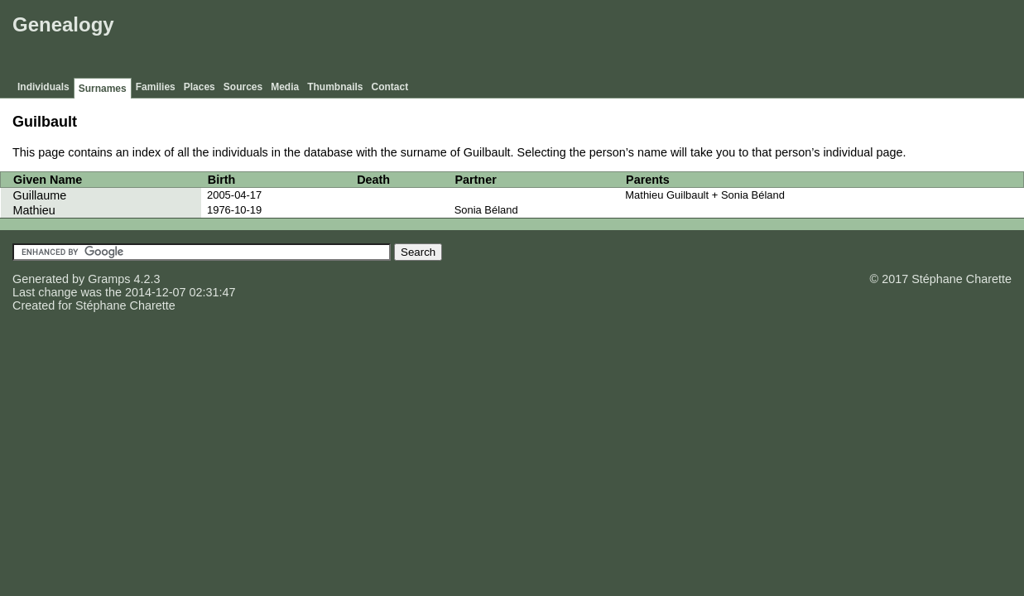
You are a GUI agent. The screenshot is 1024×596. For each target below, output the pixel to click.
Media (285, 87)
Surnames (103, 88)
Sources (243, 87)
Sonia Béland (486, 210)
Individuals (43, 87)
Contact (390, 87)
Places (199, 87)
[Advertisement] (718, 41)
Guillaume (40, 195)
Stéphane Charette (125, 305)
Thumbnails (335, 87)
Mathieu (34, 210)
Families (155, 87)
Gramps (109, 279)
